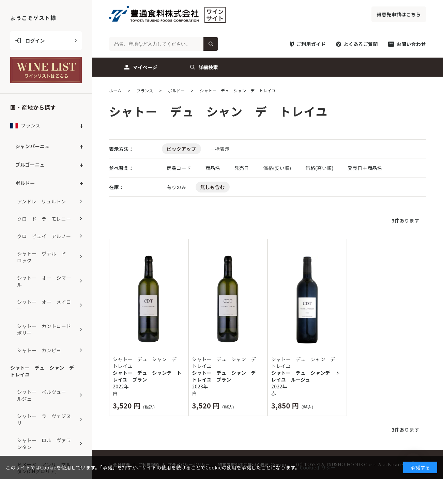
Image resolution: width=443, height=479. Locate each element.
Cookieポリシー (318, 467)
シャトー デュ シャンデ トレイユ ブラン (147, 376)
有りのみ (176, 187)
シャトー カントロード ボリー (46, 329)
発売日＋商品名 (365, 168)
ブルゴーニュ (30, 164)
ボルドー (25, 183)
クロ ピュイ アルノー (44, 236)
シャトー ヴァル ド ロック (44, 257)
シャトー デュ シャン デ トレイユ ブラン (226, 376)
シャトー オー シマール (44, 281)
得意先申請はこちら (399, 14)
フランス (25, 127)
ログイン (35, 40)
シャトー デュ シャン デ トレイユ (44, 371)
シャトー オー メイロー (44, 305)
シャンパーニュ (32, 146)
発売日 (242, 168)
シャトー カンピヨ (39, 350)
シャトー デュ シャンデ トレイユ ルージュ (305, 376)
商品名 (213, 168)
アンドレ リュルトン (41, 201)
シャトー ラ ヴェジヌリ (44, 419)
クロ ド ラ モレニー (44, 218)
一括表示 (220, 148)
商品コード (180, 168)
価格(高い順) (320, 168)
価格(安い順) (277, 168)
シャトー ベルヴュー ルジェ (44, 395)
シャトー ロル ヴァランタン (44, 443)
